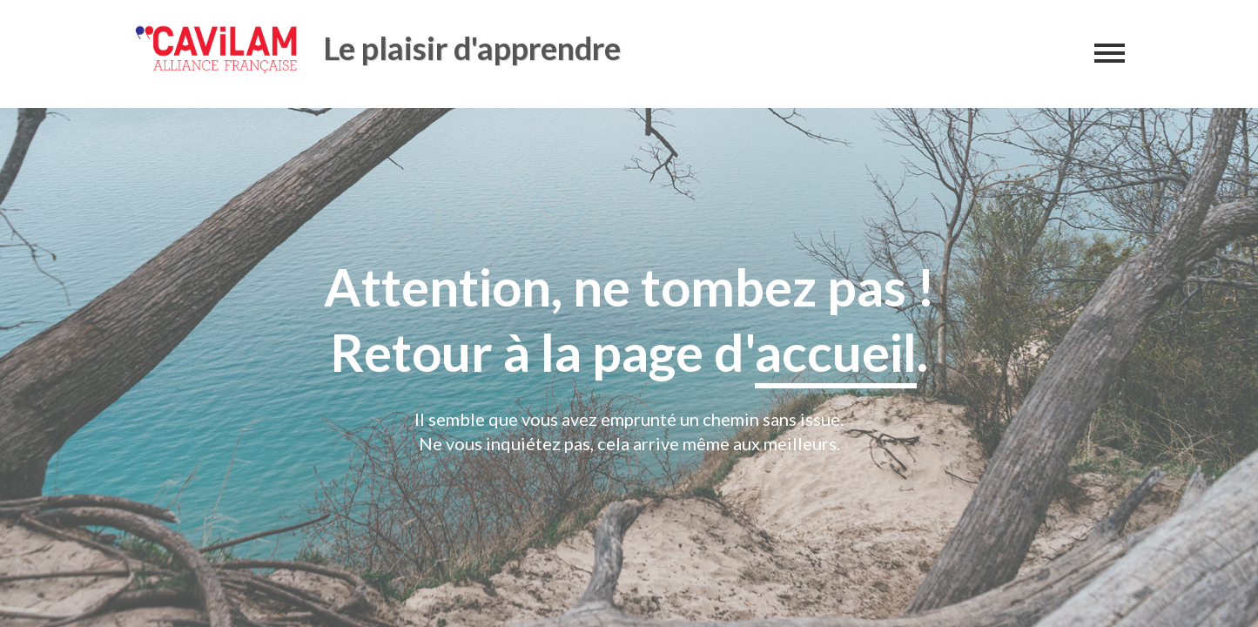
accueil (836, 351)
